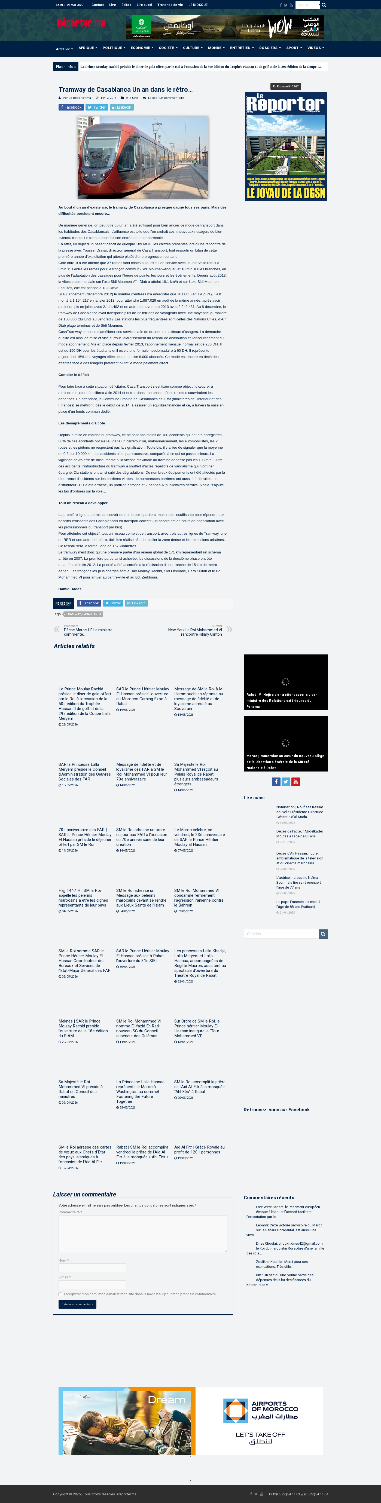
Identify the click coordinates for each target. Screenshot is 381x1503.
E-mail (65, 1277)
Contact (98, 5)
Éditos (126, 5)
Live (112, 5)
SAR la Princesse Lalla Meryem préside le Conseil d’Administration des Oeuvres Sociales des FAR (85, 772)
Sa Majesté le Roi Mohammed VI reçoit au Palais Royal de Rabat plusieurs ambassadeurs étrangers (196, 774)
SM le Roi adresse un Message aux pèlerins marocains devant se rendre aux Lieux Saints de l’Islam (141, 898)
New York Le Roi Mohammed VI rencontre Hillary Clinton (194, 630)
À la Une (132, 98)
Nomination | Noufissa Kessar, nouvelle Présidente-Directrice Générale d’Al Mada (300, 812)
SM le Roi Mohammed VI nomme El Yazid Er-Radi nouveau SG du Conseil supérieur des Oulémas (138, 1028)
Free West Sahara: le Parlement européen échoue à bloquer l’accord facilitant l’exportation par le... (283, 1212)
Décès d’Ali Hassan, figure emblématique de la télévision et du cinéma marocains (299, 858)
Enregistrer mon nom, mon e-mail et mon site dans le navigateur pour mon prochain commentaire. (140, 1294)
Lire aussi (144, 5)
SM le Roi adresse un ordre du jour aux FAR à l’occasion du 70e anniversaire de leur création (141, 837)
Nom (64, 1260)
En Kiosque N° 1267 (285, 86)
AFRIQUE (86, 48)
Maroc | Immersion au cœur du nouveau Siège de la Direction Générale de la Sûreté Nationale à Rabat (285, 762)
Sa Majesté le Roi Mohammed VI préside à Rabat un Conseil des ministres (81, 1089)
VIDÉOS (314, 48)
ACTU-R (63, 49)
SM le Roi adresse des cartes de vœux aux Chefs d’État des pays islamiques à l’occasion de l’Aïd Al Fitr (85, 1154)
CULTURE (191, 48)
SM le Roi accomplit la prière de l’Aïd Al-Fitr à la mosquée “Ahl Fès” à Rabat (199, 1086)
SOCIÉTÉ (166, 48)
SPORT (292, 48)
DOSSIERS (268, 48)
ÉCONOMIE (140, 48)
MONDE (214, 48)
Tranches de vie (170, 5)
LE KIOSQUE (198, 5)
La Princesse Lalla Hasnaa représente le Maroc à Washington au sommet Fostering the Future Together (140, 1091)
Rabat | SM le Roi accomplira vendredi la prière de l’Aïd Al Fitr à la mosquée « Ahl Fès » (142, 1152)
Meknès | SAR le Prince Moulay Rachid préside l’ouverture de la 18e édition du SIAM (83, 1028)
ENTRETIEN (240, 48)
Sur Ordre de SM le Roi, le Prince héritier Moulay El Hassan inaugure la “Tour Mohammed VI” (197, 1028)
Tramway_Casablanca (83, 614)
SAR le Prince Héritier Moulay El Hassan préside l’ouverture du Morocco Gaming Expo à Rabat (142, 696)
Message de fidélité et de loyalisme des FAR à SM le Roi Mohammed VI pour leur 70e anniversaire (141, 772)
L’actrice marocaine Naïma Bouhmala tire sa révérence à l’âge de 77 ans (298, 882)
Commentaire (70, 1212)
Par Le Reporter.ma (77, 98)
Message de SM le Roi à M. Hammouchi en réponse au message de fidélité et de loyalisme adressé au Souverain (198, 699)
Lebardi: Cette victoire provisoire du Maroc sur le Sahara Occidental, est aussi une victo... (284, 1230)
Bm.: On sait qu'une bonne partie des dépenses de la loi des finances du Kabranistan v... (279, 1280)
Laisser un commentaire (166, 98)
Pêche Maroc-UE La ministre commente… (92, 630)
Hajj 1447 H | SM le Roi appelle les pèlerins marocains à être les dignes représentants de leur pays (83, 898)
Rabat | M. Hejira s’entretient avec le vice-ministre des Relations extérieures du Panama (281, 701)
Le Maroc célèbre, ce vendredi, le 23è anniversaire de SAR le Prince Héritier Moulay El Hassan (199, 837)
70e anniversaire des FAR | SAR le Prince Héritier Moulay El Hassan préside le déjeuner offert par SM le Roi (85, 837)
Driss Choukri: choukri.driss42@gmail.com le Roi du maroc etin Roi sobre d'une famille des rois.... (285, 1248)
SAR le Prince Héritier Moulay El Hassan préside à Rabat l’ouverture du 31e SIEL (142, 955)
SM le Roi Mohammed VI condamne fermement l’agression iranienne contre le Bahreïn (199, 898)
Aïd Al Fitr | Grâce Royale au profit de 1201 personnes (199, 1150)
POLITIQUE (112, 48)
